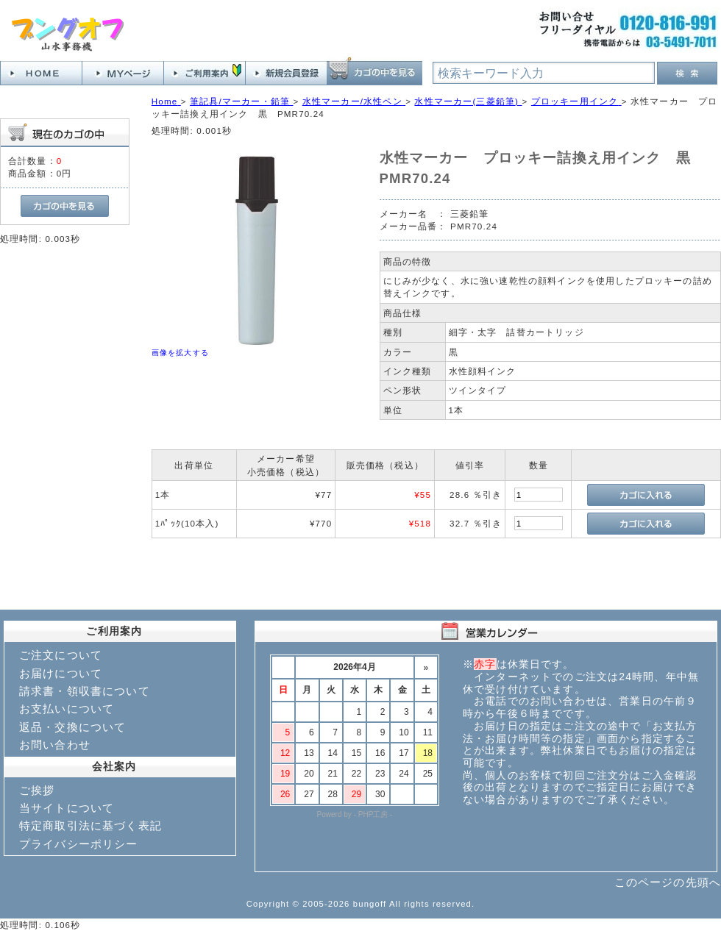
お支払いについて (66, 708)
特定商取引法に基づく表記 (90, 825)
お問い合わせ (54, 744)
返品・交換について (72, 727)
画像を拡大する (180, 353)
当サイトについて (66, 808)
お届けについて (60, 673)
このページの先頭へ (667, 882)
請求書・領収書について (84, 691)
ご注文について (60, 655)
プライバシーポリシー (78, 844)
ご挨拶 (36, 790)
